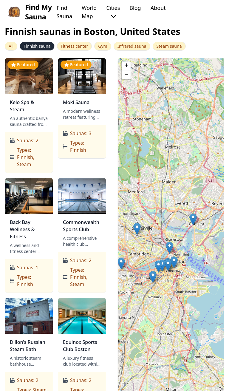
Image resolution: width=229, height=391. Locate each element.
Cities (113, 11)
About (158, 7)
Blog (135, 7)
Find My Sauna (29, 11)
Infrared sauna (131, 46)
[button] (137, 229)
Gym (102, 46)
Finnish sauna (37, 46)
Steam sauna (169, 46)
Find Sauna (64, 12)
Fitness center (74, 46)
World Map (89, 12)
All (11, 46)
